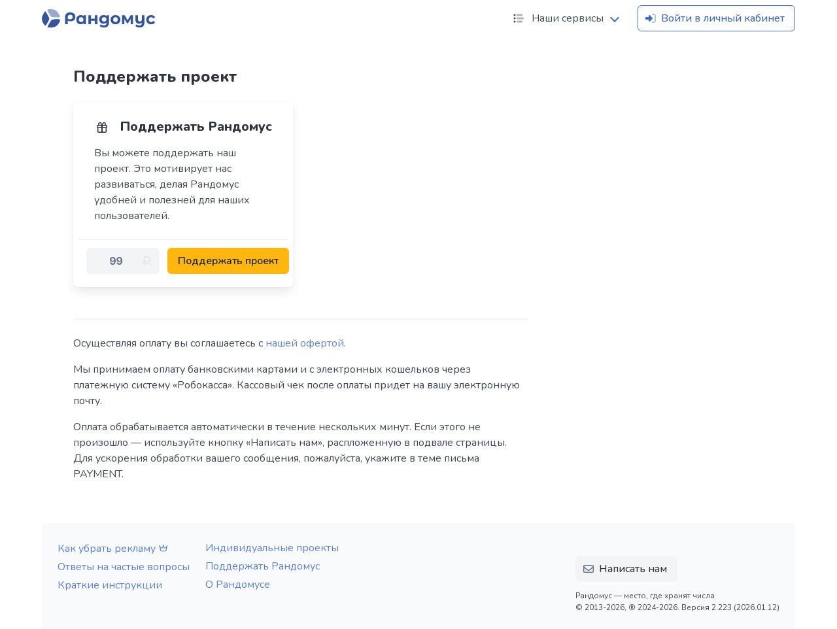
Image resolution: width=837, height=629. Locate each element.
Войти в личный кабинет (714, 18)
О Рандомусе (237, 584)
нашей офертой (304, 343)
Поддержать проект (228, 261)
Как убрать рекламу (114, 548)
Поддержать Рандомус (262, 566)
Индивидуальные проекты (272, 548)
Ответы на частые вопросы (124, 567)
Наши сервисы (557, 18)
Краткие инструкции (110, 585)
